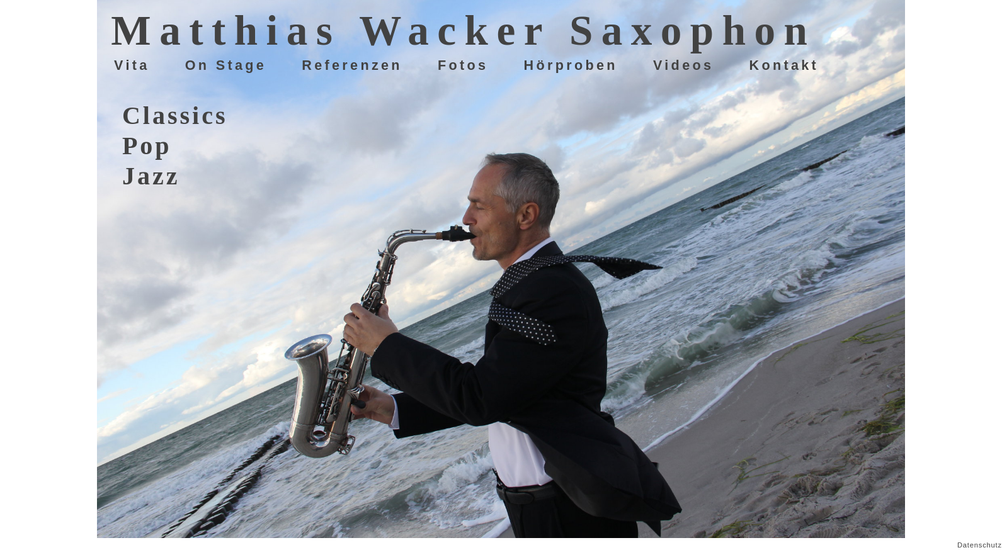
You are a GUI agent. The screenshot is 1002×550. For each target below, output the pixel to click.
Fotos (463, 65)
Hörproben (571, 65)
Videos (683, 65)
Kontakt (784, 65)
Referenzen (352, 65)
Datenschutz (979, 545)
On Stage (225, 65)
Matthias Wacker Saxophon (463, 30)
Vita (132, 65)
